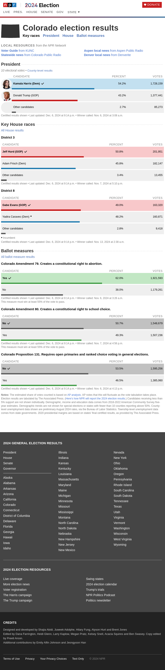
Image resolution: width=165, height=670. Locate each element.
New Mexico (66, 550)
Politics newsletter (98, 600)
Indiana (63, 458)
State (74, 12)
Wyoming (120, 544)
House (31, 12)
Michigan (64, 495)
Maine (62, 490)
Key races (31, 36)
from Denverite (107, 55)
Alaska (7, 477)
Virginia (119, 517)
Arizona (8, 494)
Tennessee (121, 501)
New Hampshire (69, 539)
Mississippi (65, 512)
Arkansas (9, 488)
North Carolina (68, 523)
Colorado (9, 504)
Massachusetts (68, 479)
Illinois (62, 452)
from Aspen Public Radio (113, 50)
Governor (9, 468)
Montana (64, 517)
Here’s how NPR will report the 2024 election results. (96, 398)
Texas (118, 506)
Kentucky (64, 468)
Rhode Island (123, 485)
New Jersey (66, 544)
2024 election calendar (101, 584)
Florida (8, 526)
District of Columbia (16, 515)
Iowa (6, 543)
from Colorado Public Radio (31, 55)
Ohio (117, 463)
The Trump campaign (17, 600)
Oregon (119, 474)
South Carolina (124, 490)
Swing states (95, 579)
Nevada (119, 452)
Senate (47, 12)
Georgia (8, 532)
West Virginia (123, 539)
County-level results (39, 70)
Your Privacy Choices (53, 658)
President (51, 36)
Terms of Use (11, 658)
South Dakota (123, 495)
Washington (122, 528)
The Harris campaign (17, 595)
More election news (16, 584)
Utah (117, 512)
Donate (153, 4)
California (9, 499)
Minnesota (65, 501)
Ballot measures (91, 36)
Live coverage (12, 579)
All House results (12, 130)
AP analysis (74, 394)
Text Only (78, 658)
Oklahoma (121, 468)
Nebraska (65, 533)
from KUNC (17, 50)
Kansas (63, 463)
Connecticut (11, 510)
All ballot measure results (18, 257)
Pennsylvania (123, 479)
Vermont (119, 523)
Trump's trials (95, 589)
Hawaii (7, 537)
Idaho (7, 548)
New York (120, 458)
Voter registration (14, 589)
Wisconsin (121, 533)
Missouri (64, 506)
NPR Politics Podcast (100, 595)
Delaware (9, 521)
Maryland (64, 485)
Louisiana (65, 474)
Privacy (30, 658)
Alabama (9, 483)
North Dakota (67, 528)
